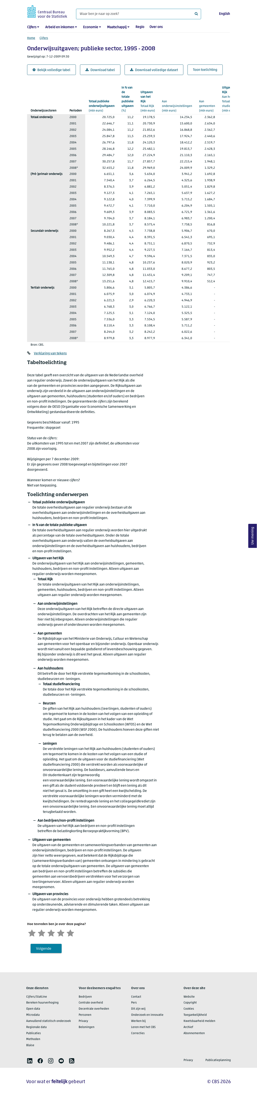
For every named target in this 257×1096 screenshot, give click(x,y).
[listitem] (29, 1060)
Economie (90, 27)
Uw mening (252, 536)
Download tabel (100, 70)
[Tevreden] (61, 932)
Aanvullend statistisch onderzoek (48, 1021)
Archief (188, 1027)
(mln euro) (102, 105)
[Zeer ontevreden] (32, 932)
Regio (139, 27)
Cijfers (31, 27)
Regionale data (36, 1027)
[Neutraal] (51, 932)
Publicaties (33, 1033)
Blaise (30, 1045)
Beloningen (86, 1027)
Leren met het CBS (143, 1027)
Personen (85, 1015)
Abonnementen (194, 1033)
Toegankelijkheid (195, 1015)
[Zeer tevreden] (70, 932)
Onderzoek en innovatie (147, 1015)
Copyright (190, 1002)
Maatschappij (117, 27)
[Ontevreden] (41, 932)
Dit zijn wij (138, 1008)
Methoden (33, 1039)
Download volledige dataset (154, 70)
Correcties (138, 1033)
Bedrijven (85, 996)
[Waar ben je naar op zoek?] (138, 14)
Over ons (156, 27)
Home (31, 38)
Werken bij (138, 1021)
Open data (33, 1008)
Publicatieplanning (218, 1060)
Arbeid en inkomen (59, 27)
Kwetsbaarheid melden (199, 1021)
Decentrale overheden (94, 1008)
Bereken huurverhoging (42, 1002)
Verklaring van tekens (50, 353)
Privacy (83, 1021)
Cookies (189, 1008)
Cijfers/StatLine (36, 996)
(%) (128, 99)
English (224, 14)
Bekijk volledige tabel (51, 70)
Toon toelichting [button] (205, 70)
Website (189, 996)
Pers (134, 1002)
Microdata (33, 1015)
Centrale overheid (91, 1002)
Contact (136, 996)
